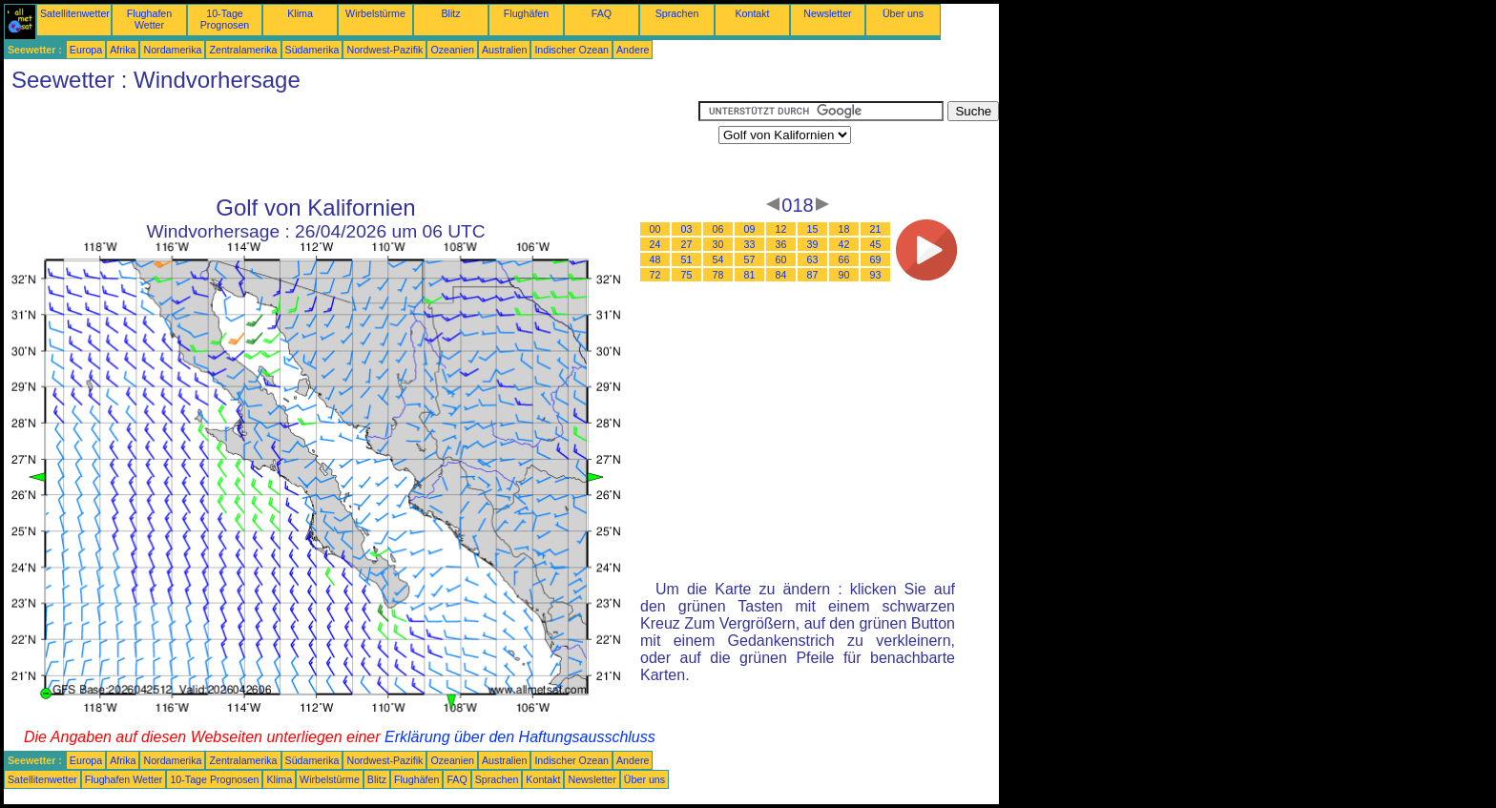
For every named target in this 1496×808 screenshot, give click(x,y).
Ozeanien (452, 49)
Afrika (122, 49)
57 (750, 259)
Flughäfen (526, 13)
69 (876, 259)
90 (844, 274)
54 (718, 259)
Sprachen (677, 13)
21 (876, 229)
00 (655, 229)
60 (781, 259)
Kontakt (752, 13)
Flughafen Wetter (149, 19)
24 (655, 244)
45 (876, 244)
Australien (504, 49)
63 (813, 259)
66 (844, 259)
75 (687, 274)
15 (813, 229)
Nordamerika (172, 49)
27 (687, 244)
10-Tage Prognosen (225, 19)
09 (750, 229)
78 (718, 274)
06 (718, 229)
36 (781, 244)
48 (655, 259)
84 (781, 274)
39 (813, 244)
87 (813, 274)
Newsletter (827, 13)
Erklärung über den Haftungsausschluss (519, 737)
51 (687, 259)
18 (844, 229)
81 (750, 274)
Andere (632, 49)
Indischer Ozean (571, 49)
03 (687, 229)
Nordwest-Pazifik (384, 49)
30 (718, 244)
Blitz (450, 13)
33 (750, 244)
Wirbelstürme (375, 13)
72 (655, 274)
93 (876, 274)
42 (844, 244)
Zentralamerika (243, 49)
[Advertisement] (351, 144)
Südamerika (312, 49)
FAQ (602, 13)
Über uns (903, 13)
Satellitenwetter (75, 13)
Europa (86, 49)
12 (781, 229)
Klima (300, 13)
